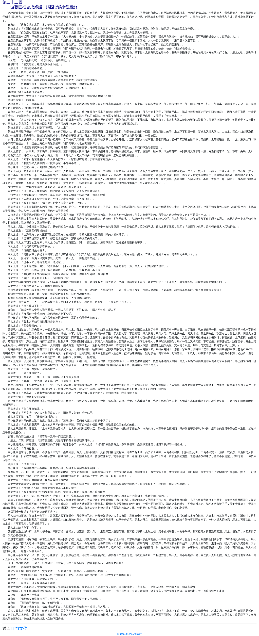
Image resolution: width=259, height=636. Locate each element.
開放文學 (19, 628)
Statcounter (124, 634)
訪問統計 (136, 634)
